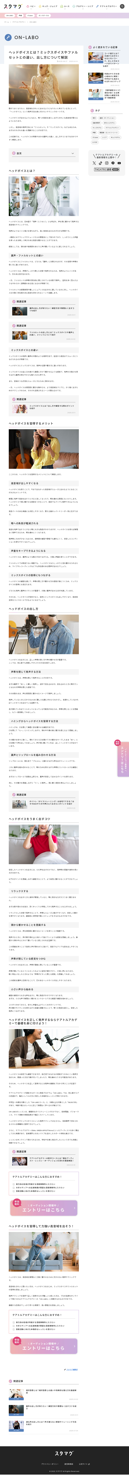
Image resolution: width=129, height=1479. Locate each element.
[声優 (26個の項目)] (94, 133)
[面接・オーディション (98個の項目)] (107, 118)
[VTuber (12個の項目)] (95, 137)
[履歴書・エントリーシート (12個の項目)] (108, 133)
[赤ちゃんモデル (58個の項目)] (109, 123)
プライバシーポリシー (50, 1464)
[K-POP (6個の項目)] (95, 142)
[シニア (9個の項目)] (104, 137)
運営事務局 (68, 1464)
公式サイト (83, 1464)
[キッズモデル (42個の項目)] (97, 128)
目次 (19, 153)
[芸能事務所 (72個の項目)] (96, 123)
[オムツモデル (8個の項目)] (115, 137)
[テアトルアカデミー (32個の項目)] (112, 128)
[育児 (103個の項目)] (94, 118)
